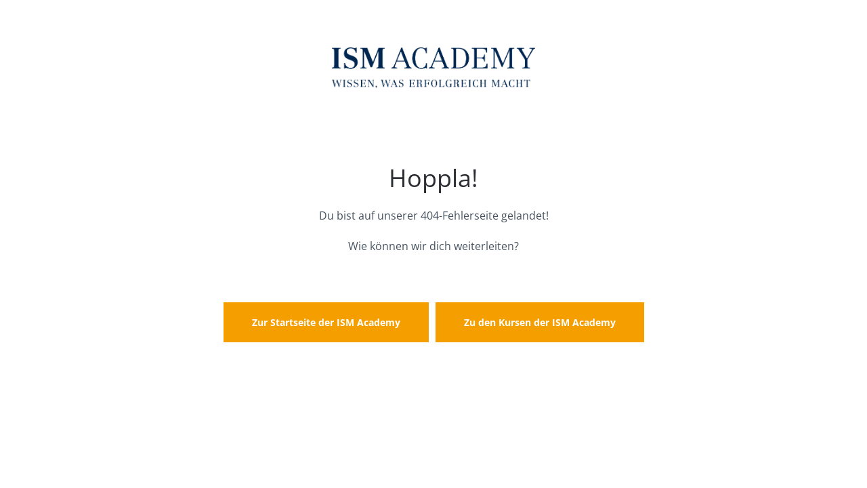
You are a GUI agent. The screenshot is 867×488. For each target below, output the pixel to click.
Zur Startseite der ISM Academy (326, 322)
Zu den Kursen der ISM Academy (540, 322)
